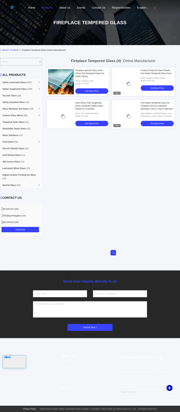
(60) (14, 115)
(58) (10, 142)
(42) (15, 102)
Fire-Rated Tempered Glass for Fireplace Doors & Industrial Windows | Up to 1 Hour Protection (157, 106)
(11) (13, 155)
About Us (64, 7)
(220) (17, 82)
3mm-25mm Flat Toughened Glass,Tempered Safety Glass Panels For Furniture (89, 106)
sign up (170, 392)
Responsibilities (121, 7)
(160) (17, 89)
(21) (15, 122)
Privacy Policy (29, 409)
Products (47, 7)
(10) (12, 135)
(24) (11, 95)
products (14, 50)
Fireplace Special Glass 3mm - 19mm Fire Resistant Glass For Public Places (89, 73)
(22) (16, 128)
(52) (11, 185)
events (81, 7)
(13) (16, 168)
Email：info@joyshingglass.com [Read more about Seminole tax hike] (18, 370)
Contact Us (98, 7)
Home (31, 7)
